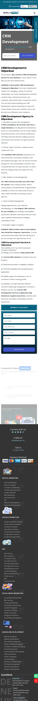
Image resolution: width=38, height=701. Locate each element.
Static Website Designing (12, 641)
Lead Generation (9, 497)
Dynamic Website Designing (13, 644)
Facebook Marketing (11, 603)
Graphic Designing (10, 657)
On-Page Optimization (11, 563)
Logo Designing (9, 659)
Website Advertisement (12, 503)
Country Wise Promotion (12, 532)
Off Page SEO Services (11, 566)
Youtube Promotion (10, 610)
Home (7, 47)
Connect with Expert (36, 29)
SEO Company (8, 556)
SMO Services (8, 600)
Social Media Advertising (12, 605)
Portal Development (11, 649)
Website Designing (10, 636)
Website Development (11, 639)
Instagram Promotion (11, 615)
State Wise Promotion (11, 529)
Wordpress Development (12, 662)
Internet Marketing (10, 482)
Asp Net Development (11, 667)
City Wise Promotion (11, 527)
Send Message (19, 349)
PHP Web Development (11, 664)
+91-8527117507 (18, 450)
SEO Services (8, 553)
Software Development (11, 669)
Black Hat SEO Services (11, 573)
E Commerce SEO (9, 558)
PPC (5, 500)
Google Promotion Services (13, 522)
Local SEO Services (10, 561)
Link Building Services (11, 568)
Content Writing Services (12, 490)
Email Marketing (9, 495)
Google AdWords (10, 492)
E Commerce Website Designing (14, 646)
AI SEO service (9, 576)
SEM (5, 579)
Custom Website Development (14, 652)
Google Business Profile (12, 537)
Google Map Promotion (12, 534)
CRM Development (10, 654)
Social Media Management (12, 618)
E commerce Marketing (11, 487)
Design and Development (19, 47)
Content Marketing (10, 571)
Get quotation (27, 55)
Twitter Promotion (10, 613)
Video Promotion (10, 485)
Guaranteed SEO (9, 581)
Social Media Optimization (13, 598)
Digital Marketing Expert (12, 505)
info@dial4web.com (18, 440)
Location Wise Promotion (12, 524)
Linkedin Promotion (10, 608)
